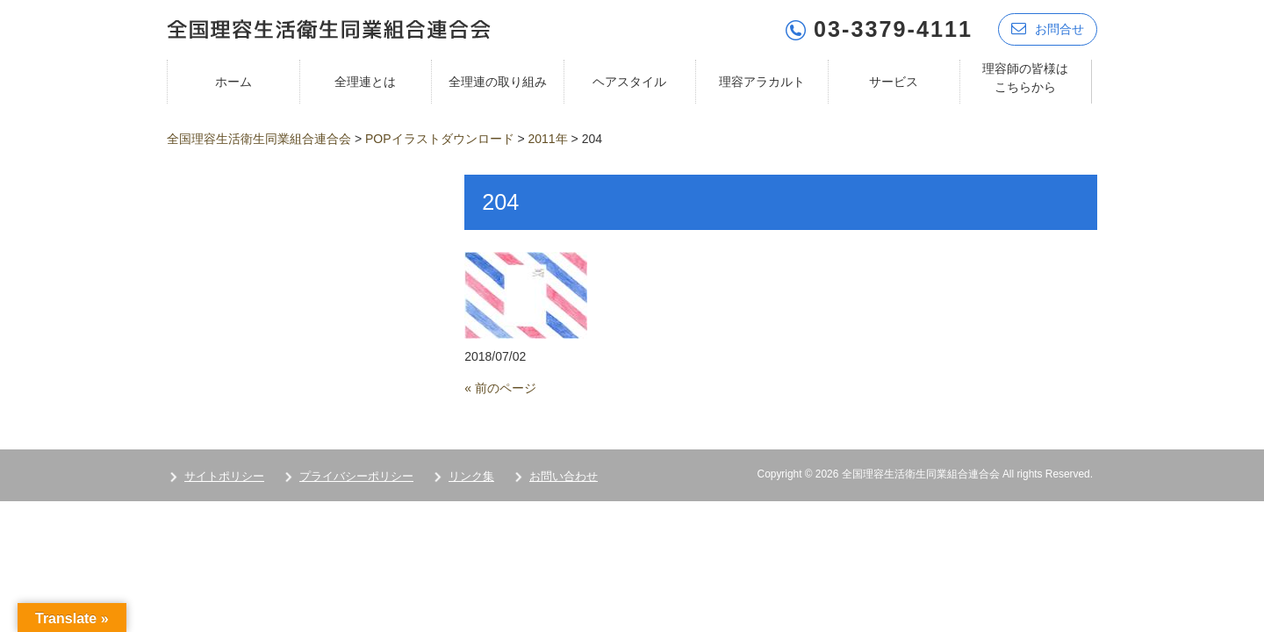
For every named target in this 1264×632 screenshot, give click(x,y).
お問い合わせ (563, 476)
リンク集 (471, 476)
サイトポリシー (224, 476)
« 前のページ (500, 388)
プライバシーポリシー (356, 476)
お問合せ (1047, 28)
